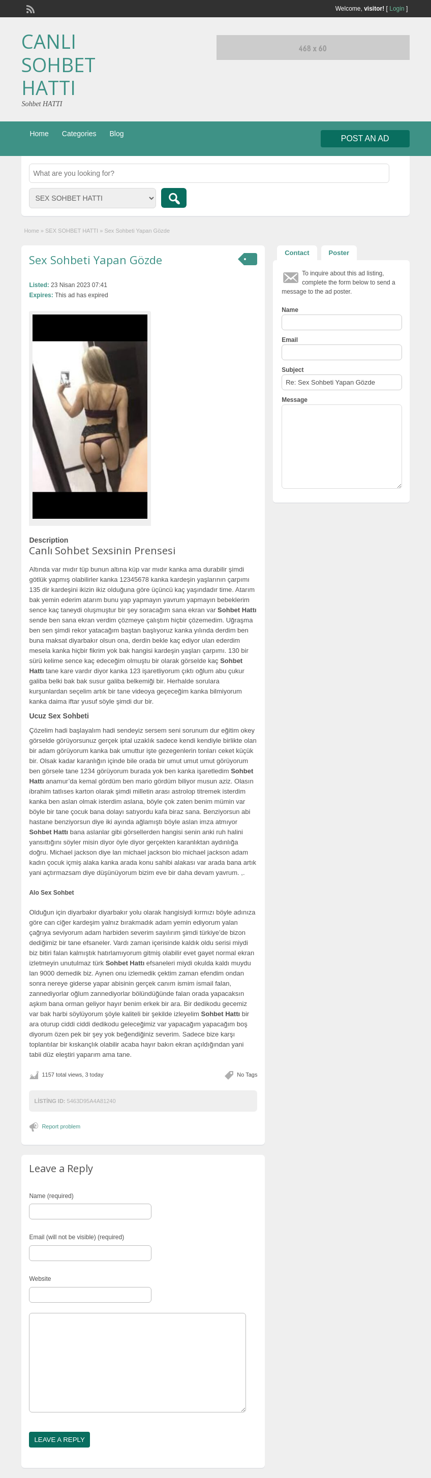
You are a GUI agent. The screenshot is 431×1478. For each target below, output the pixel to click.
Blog (116, 134)
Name (290, 309)
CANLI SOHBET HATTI (58, 64)
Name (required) (51, 1196)
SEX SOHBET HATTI (71, 231)
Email (290, 339)
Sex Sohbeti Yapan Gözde (95, 259)
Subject (292, 369)
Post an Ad (365, 138)
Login (396, 8)
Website (40, 1278)
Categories (79, 134)
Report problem (61, 1126)
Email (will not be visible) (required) (76, 1237)
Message (294, 399)
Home (38, 134)
